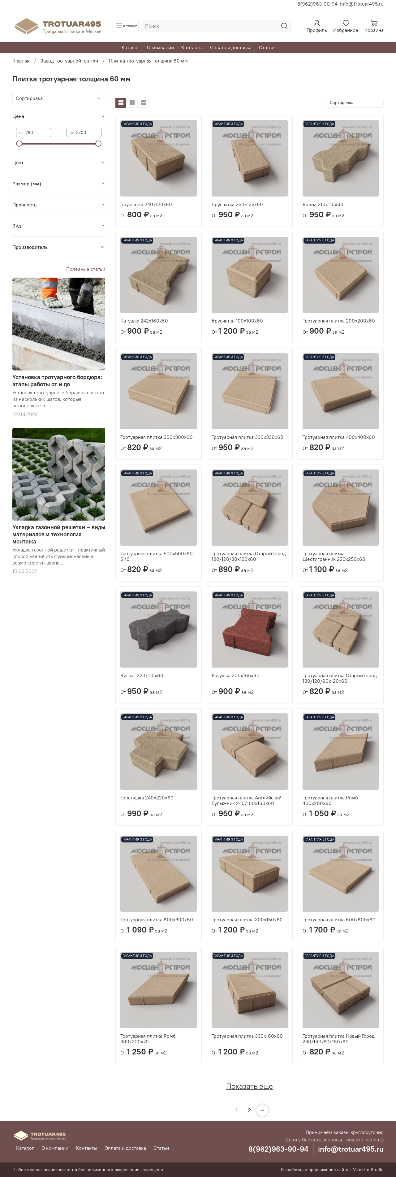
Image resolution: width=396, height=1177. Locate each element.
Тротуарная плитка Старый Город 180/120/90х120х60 (340, 678)
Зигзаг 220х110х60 (141, 675)
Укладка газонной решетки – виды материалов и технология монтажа (58, 534)
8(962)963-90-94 (317, 4)
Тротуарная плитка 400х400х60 (339, 437)
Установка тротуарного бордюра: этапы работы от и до (57, 380)
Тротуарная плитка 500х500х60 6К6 (156, 556)
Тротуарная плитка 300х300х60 (156, 437)
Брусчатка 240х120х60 (146, 204)
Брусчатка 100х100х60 (237, 321)
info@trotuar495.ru (362, 4)
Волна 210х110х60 (323, 204)
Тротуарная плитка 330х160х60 (247, 1036)
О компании (160, 47)
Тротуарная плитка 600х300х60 (156, 919)
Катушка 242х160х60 (144, 321)
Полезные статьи (85, 269)
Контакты (192, 47)
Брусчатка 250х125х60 (237, 204)
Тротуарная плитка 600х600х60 (339, 919)
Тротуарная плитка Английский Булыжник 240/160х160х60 (247, 800)
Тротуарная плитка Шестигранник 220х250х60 (334, 556)
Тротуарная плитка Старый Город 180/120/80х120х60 (249, 556)
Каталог (131, 47)
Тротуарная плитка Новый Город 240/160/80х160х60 (339, 1039)
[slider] (19, 143)
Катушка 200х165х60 (236, 675)
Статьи (266, 47)
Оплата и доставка (231, 47)
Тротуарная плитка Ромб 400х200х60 (330, 800)
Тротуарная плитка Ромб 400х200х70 (148, 1039)
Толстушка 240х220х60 (147, 797)
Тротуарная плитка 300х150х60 (247, 919)
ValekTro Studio (368, 1169)
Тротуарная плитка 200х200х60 (339, 321)
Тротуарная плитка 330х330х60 (247, 437)
